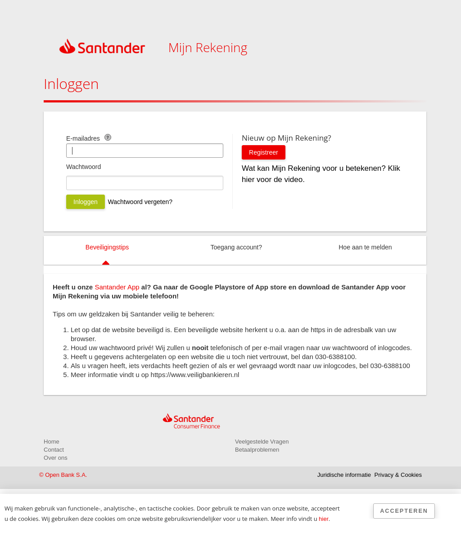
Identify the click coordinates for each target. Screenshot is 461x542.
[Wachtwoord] (144, 183)
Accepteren (404, 511)
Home (51, 441)
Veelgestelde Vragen (262, 441)
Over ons (56, 457)
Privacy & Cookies (398, 474)
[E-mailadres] (144, 150)
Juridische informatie (344, 474)
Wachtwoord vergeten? (140, 201)
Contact (54, 449)
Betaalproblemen (257, 449)
